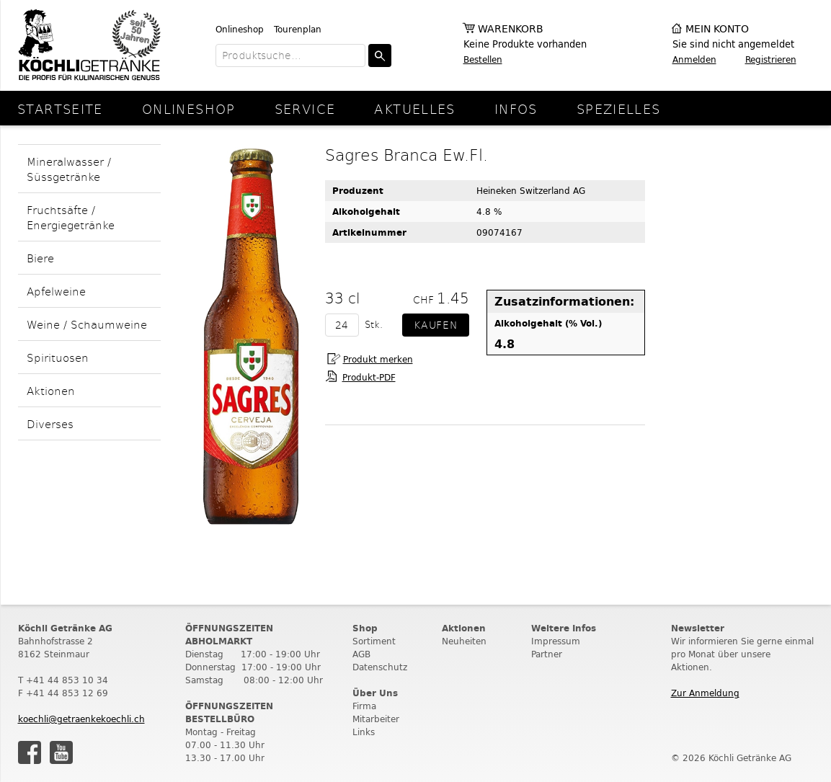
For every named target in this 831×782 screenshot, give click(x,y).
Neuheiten (464, 641)
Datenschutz (379, 667)
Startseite (60, 108)
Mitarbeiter (375, 719)
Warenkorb (510, 29)
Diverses (50, 423)
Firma (364, 706)
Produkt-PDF (369, 377)
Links (363, 732)
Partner (546, 654)
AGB (361, 654)
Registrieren (770, 59)
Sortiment (374, 641)
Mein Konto (717, 29)
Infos (516, 108)
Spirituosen (58, 357)
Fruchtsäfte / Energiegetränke (71, 217)
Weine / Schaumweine (87, 324)
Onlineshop (239, 29)
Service (305, 108)
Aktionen (51, 390)
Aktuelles (414, 108)
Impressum (555, 641)
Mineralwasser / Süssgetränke (69, 169)
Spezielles (619, 108)
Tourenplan (297, 29)
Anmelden (694, 59)
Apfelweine (56, 290)
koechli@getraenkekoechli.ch (81, 719)
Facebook (29, 752)
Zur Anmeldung (705, 693)
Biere (40, 257)
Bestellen (482, 59)
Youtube (61, 752)
